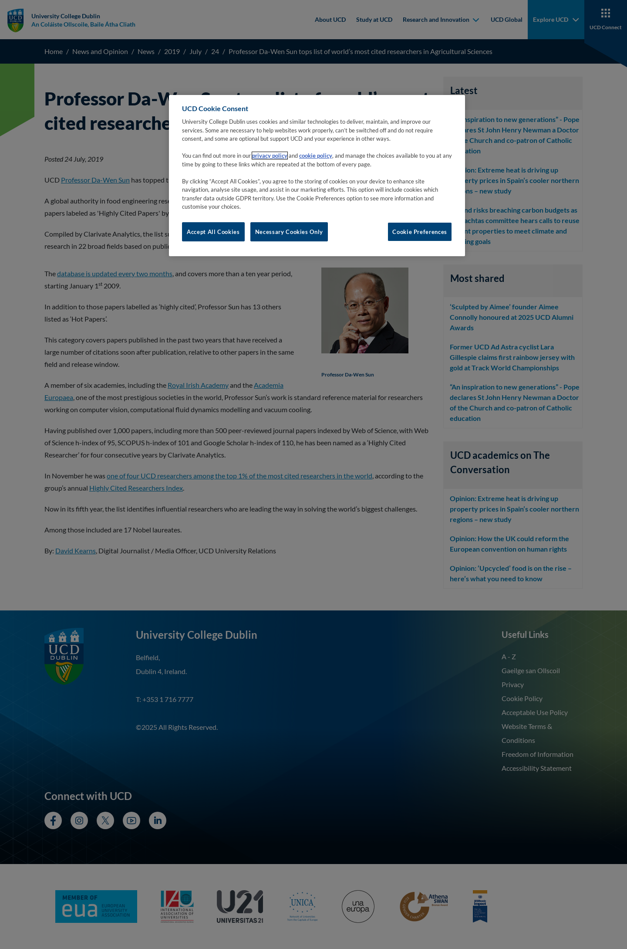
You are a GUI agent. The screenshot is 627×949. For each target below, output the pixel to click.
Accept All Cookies (213, 231)
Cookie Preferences (419, 231)
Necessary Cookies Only (289, 231)
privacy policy (269, 155)
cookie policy (315, 155)
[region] (317, 175)
